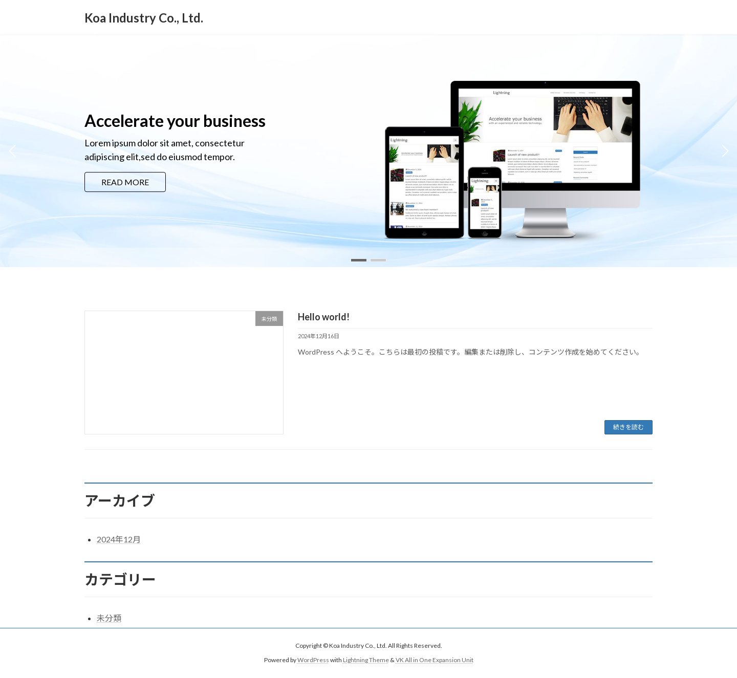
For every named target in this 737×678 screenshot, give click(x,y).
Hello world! (324, 316)
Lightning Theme (366, 660)
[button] (358, 260)
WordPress (313, 660)
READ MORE (125, 182)
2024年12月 (119, 539)
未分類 (109, 618)
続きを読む (628, 427)
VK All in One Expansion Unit (434, 660)
